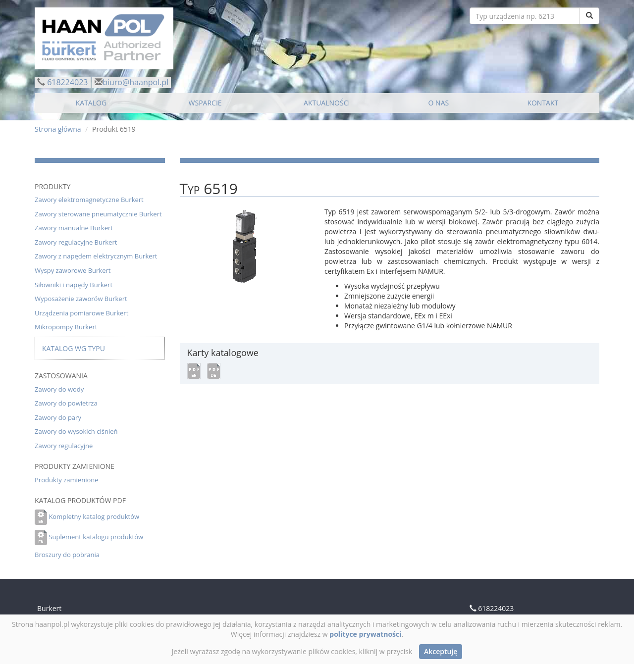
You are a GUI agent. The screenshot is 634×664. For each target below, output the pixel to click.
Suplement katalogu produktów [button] (96, 536)
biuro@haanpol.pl (135, 82)
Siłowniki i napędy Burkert (73, 284)
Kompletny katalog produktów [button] (94, 516)
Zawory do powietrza (66, 403)
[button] (194, 370)
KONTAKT (542, 102)
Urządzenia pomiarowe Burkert (81, 312)
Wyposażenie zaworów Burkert (81, 298)
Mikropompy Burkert (66, 326)
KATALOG (91, 102)
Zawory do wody (59, 389)
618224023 (67, 82)
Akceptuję (440, 651)
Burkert (49, 608)
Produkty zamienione (67, 479)
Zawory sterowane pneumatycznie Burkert (98, 213)
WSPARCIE (205, 102)
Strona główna (58, 129)
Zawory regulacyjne (64, 445)
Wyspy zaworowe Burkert (72, 270)
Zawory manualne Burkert (74, 227)
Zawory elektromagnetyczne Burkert (89, 199)
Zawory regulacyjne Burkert (76, 242)
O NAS (438, 102)
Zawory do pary (58, 417)
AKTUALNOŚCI (327, 102)
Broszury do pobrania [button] (67, 554)
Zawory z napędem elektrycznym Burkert (96, 256)
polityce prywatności (365, 634)
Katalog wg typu (73, 348)
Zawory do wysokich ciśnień (76, 431)
